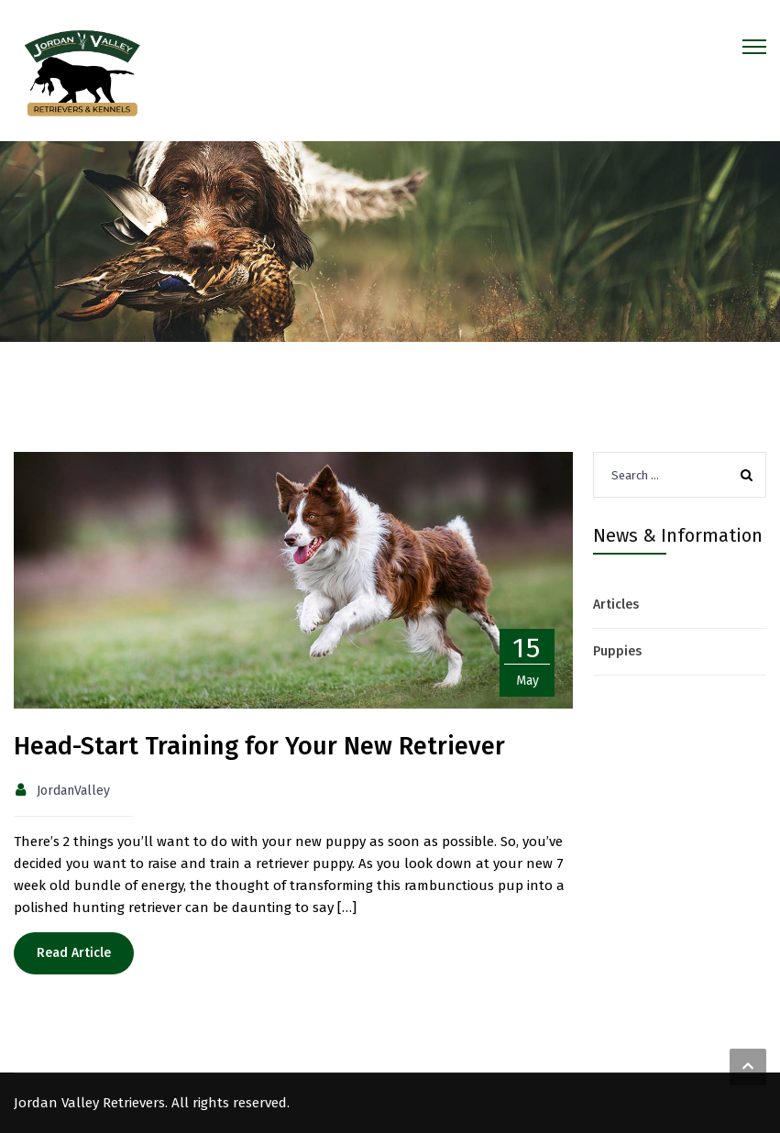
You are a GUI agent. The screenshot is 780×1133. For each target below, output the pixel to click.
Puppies (617, 651)
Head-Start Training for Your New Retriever (259, 746)
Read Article (74, 953)
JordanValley (73, 790)
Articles (616, 604)
